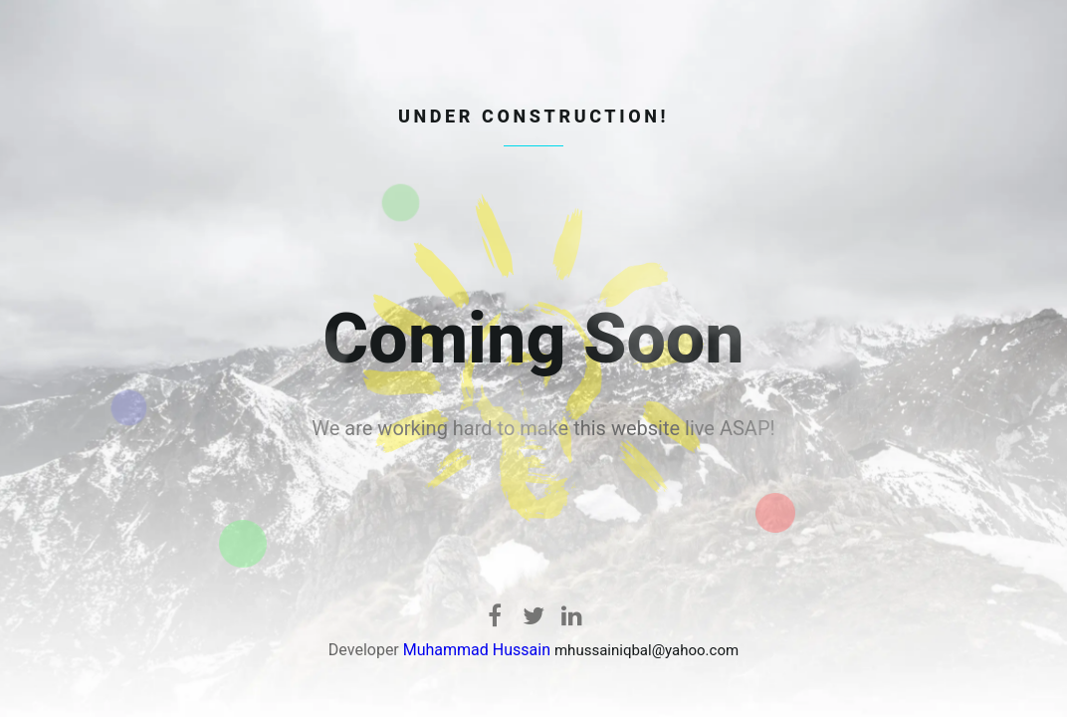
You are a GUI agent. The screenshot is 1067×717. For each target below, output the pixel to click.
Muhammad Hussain (476, 649)
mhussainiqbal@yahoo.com (646, 650)
